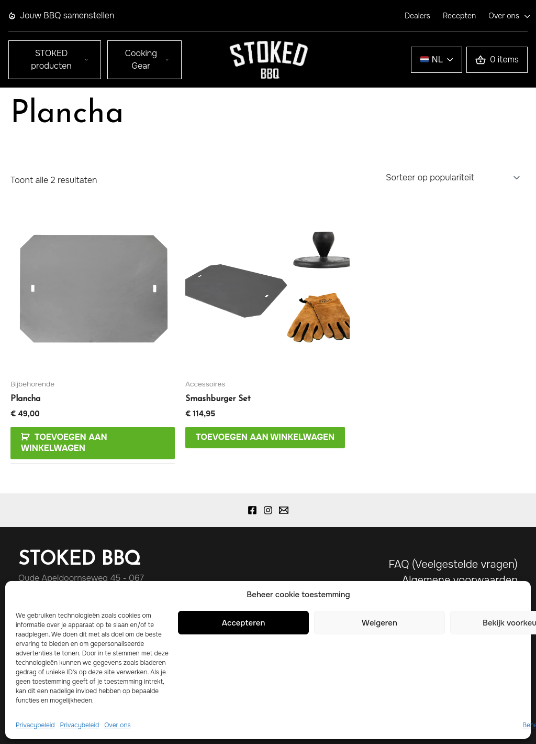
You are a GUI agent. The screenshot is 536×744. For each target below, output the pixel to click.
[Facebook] (252, 510)
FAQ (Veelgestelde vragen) (453, 564)
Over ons (503, 15)
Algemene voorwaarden (460, 580)
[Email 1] (283, 510)
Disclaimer (493, 611)
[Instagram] (268, 510)
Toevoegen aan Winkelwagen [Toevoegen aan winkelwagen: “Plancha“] (64, 443)
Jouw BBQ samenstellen (61, 15)
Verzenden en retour (467, 627)
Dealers (417, 15)
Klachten (496, 643)
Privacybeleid (485, 595)
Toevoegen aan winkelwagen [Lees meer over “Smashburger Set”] (265, 437)
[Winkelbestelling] (452, 177)
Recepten (459, 15)
